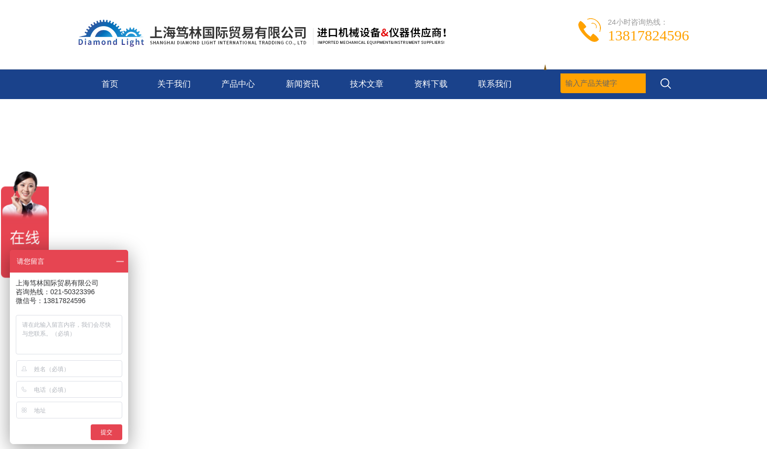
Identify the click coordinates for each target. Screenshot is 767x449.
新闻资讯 (302, 84)
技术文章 (367, 84)
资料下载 (431, 84)
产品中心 (238, 84)
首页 (110, 84)
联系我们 (495, 84)
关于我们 (174, 84)
